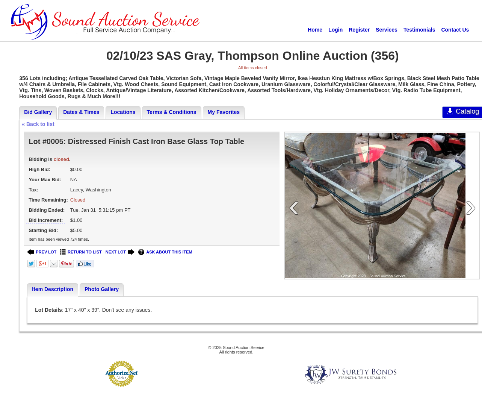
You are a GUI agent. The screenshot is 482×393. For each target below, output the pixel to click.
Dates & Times (81, 112)
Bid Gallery (38, 112)
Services (386, 30)
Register (359, 30)
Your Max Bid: (45, 179)
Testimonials (419, 30)
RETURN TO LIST (81, 252)
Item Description (52, 289)
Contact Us (455, 30)
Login (335, 30)
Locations (122, 112)
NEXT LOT (120, 252)
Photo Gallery (102, 289)
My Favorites (224, 112)
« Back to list (38, 124)
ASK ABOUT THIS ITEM (165, 252)
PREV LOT (41, 252)
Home (315, 30)
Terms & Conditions (171, 112)
